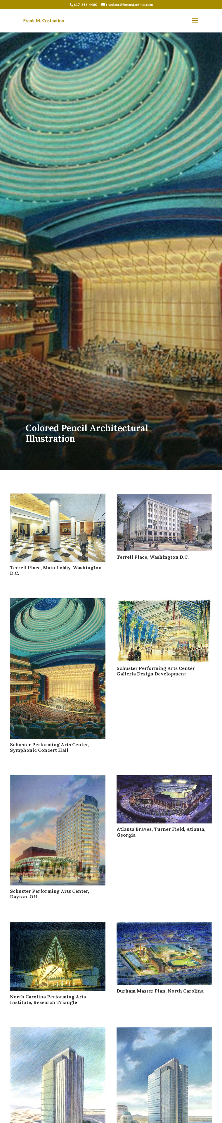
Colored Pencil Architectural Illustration (87, 433)
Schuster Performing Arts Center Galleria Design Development (156, 671)
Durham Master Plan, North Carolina (160, 991)
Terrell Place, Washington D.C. (153, 557)
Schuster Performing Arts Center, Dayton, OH (49, 894)
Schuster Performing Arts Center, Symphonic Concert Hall (49, 747)
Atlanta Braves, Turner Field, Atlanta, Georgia (161, 831)
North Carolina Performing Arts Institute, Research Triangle (48, 999)
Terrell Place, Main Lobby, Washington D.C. (56, 570)
